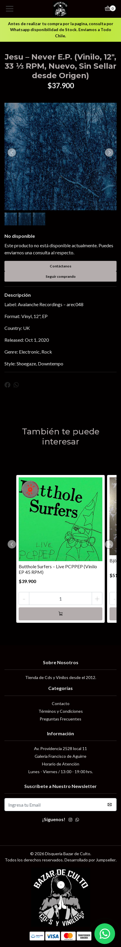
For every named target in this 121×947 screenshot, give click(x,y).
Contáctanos (60, 266)
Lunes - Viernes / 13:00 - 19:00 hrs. (60, 771)
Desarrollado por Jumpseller (90, 859)
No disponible (19, 236)
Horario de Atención (60, 763)
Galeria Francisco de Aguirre (60, 756)
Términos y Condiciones (60, 711)
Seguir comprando (61, 276)
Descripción (17, 295)
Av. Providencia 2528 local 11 (60, 748)
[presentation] (11, 152)
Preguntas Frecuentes (60, 718)
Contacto (61, 703)
